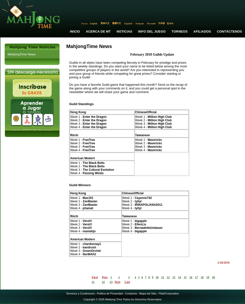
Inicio (75, 31)
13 (173, 277)
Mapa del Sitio (148, 293)
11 (162, 277)
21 (93, 282)
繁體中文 (116, 23)
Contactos (131, 293)
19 (207, 277)
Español (128, 23)
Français (140, 23)
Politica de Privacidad (110, 293)
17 (196, 277)
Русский (151, 23)
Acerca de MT (98, 31)
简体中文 (105, 23)
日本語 (161, 23)
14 (179, 277)
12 (168, 277)
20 (213, 277)
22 (103, 282)
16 (190, 277)
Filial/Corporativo (169, 293)
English (93, 23)
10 (157, 277)
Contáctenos (229, 31)
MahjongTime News (22, 54)
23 (111, 282)
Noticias (124, 31)
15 (185, 277)
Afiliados (202, 31)
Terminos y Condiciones (80, 293)
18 (202, 277)
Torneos (179, 31)
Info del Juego (152, 31)
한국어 (170, 23)
